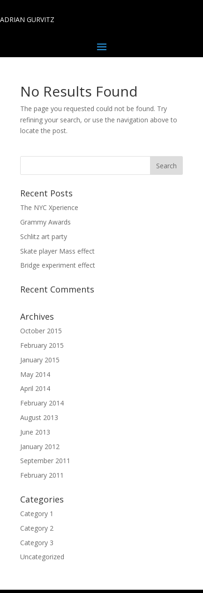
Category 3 (36, 542)
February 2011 (42, 475)
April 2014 (35, 388)
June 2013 (35, 432)
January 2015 (40, 359)
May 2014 (35, 374)
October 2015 (41, 330)
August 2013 (39, 417)
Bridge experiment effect (57, 265)
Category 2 (36, 528)
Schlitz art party (43, 236)
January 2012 (40, 446)
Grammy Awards (45, 222)
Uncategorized (42, 556)
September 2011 (45, 460)
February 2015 (42, 345)
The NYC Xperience (49, 207)
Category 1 (36, 513)
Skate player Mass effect (57, 251)
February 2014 (42, 402)
